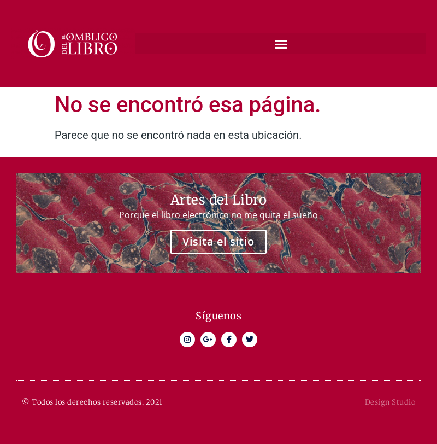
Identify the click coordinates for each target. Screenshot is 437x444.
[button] (280, 43)
